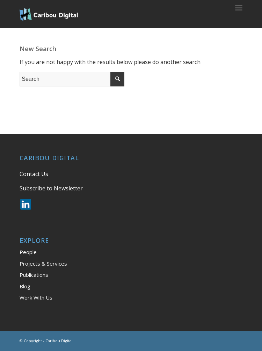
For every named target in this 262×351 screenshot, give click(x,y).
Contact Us (34, 174)
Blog (25, 286)
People (28, 251)
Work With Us (36, 297)
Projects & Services (43, 263)
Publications (34, 274)
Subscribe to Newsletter (51, 188)
